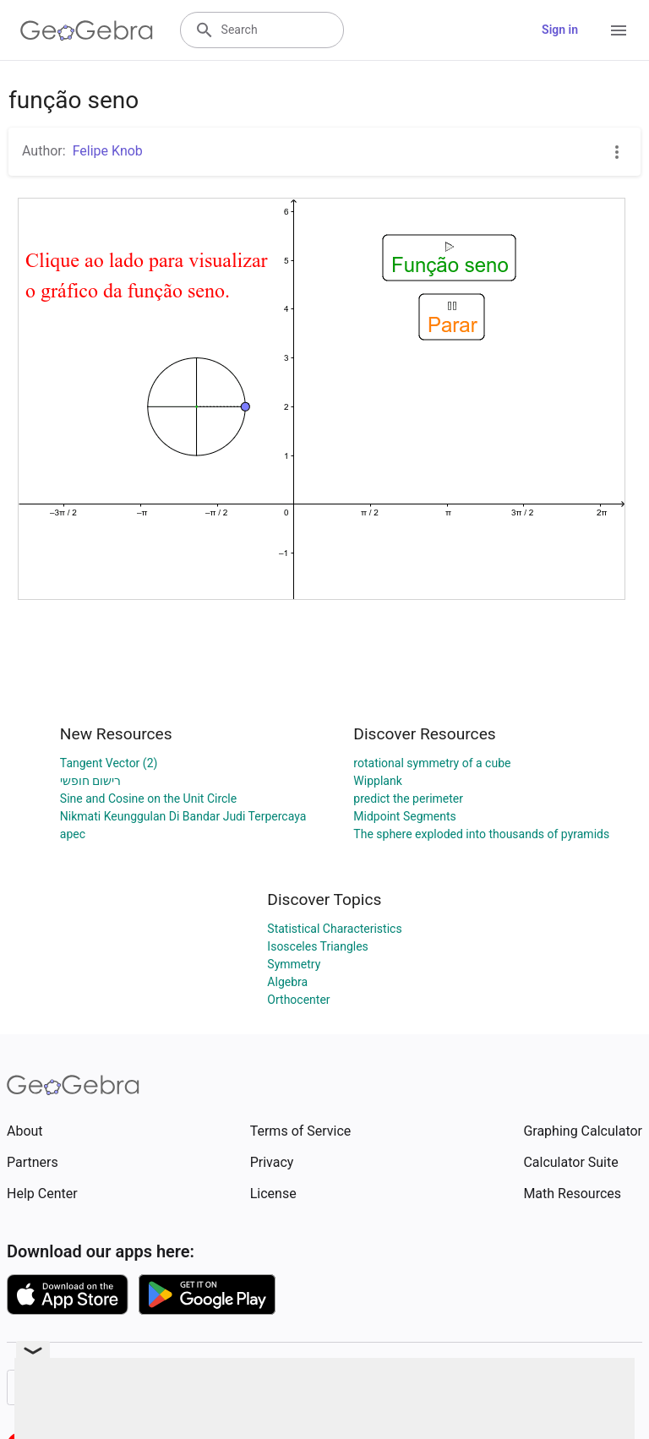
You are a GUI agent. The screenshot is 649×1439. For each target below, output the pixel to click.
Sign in (560, 29)
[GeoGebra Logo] (86, 30)
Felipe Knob (108, 151)
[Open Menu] (618, 30)
